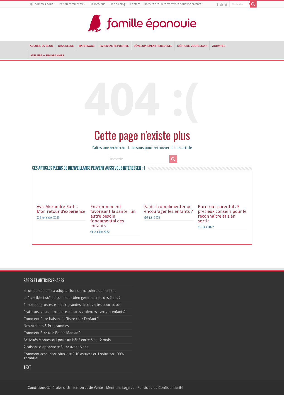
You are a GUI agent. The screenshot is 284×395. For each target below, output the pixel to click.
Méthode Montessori (192, 46)
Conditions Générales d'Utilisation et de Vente (65, 387)
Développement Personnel (153, 46)
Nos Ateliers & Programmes (46, 326)
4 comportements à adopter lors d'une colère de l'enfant (70, 290)
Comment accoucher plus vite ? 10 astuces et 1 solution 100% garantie (74, 356)
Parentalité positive (114, 46)
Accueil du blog (41, 46)
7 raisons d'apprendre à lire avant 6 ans (56, 347)
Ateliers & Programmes (47, 55)
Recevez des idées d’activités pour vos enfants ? (173, 4)
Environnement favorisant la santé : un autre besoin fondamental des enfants (113, 216)
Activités (218, 46)
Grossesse (66, 46)
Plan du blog (117, 4)
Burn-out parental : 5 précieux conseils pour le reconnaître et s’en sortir (222, 213)
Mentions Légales (120, 387)
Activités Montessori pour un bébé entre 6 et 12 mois (67, 340)
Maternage (87, 46)
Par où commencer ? (72, 4)
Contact (135, 4)
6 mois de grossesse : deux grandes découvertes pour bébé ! (72, 305)
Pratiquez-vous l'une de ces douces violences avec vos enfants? (75, 312)
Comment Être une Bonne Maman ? (52, 333)
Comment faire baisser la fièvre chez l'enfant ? (61, 319)
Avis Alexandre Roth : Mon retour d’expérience (61, 209)
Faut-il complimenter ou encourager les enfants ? (168, 209)
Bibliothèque (97, 4)
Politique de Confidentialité (160, 387)
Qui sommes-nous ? (42, 4)
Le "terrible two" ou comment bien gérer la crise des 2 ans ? (72, 298)
